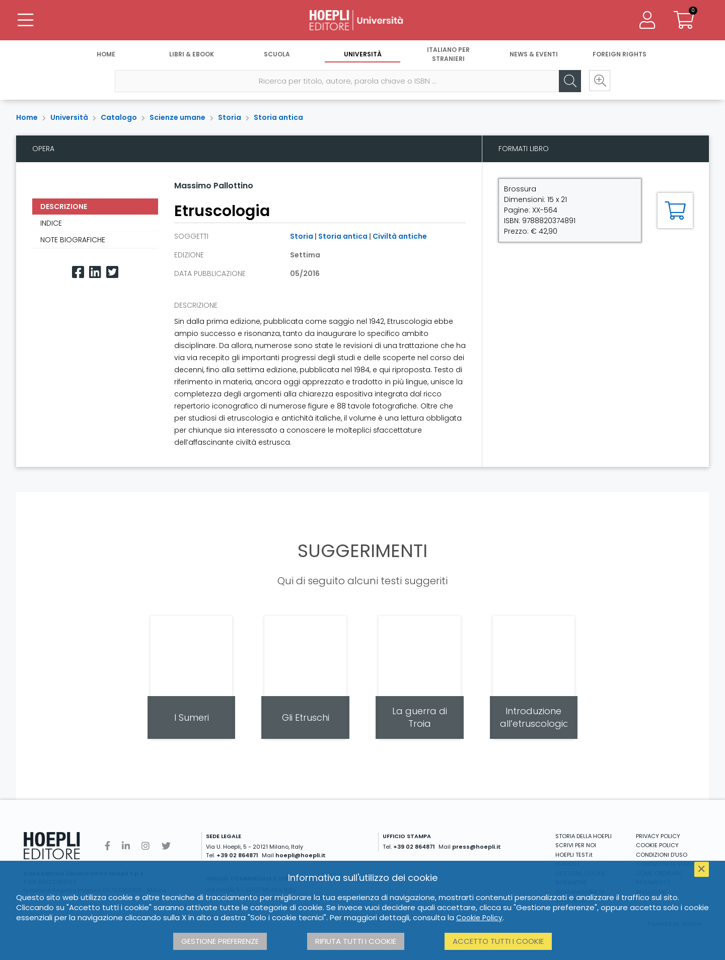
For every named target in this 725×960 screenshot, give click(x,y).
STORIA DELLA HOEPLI (583, 836)
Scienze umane (177, 117)
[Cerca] (569, 81)
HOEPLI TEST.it (574, 855)
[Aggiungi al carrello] (675, 210)
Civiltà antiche (400, 236)
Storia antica (278, 117)
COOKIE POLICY (657, 845)
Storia (229, 117)
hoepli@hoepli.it (300, 855)
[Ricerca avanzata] (599, 81)
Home (106, 54)
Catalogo (119, 117)
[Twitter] (112, 272)
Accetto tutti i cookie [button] (498, 941)
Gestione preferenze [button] (220, 941)
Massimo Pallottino (213, 185)
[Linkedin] (95, 272)
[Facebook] (78, 272)
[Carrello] (684, 20)
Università (363, 54)
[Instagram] (145, 846)
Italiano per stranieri (448, 54)
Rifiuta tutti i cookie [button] (355, 941)
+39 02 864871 (237, 855)
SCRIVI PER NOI (575, 845)
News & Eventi (534, 54)
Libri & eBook (191, 54)
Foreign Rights (619, 54)
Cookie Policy (479, 918)
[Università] (362, 20)
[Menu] (25, 20)
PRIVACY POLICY (658, 836)
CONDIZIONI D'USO (661, 855)
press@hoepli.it (476, 847)
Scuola (277, 54)
